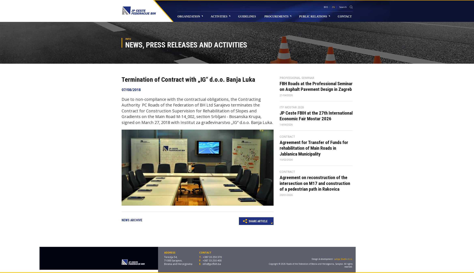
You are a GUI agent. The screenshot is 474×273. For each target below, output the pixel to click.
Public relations (314, 16)
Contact (345, 16)
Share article (255, 220)
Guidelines (247, 16)
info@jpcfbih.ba (212, 264)
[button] (270, 133)
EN (333, 7)
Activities (220, 16)
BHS (326, 7)
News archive (132, 220)
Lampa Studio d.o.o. (343, 259)
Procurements (277, 16)
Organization (190, 16)
